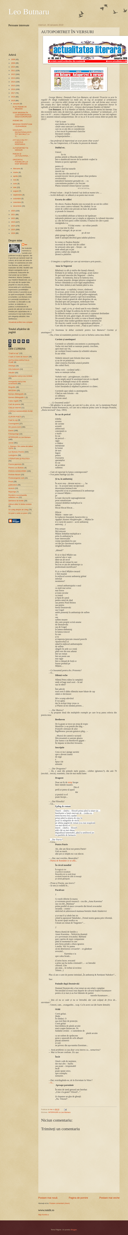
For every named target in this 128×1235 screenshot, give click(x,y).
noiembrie (17, 202)
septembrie (17, 195)
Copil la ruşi (12, 420)
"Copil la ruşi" (13, 353)
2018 (13, 97)
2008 (13, 59)
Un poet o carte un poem (18, 513)
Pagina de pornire (78, 1197)
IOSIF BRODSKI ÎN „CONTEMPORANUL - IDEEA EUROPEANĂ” (22, 115)
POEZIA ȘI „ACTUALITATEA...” (21, 155)
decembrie (17, 206)
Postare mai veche (109, 1197)
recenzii (11, 488)
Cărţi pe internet (14, 408)
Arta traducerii (13, 369)
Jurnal (10, 443)
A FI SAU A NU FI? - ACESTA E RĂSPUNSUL (20, 142)
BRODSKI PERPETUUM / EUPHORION (22, 125)
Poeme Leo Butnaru (16, 468)
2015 (13, 86)
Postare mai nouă (47, 1197)
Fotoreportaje (13, 434)
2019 (13, 101)
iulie (15, 187)
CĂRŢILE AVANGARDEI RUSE (20, 411)
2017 (13, 93)
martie (15, 172)
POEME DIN (18, 121)
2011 (13, 71)
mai (14, 180)
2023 (13, 222)
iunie (15, 184)
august (16, 191)
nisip (70, 782)
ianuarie (16, 104)
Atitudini (11, 373)
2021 (13, 215)
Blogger (74, 1230)
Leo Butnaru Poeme (16, 452)
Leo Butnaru (28, 11)
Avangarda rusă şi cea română (20, 376)
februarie (16, 169)
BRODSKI (12, 390)
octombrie (17, 199)
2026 (13, 233)
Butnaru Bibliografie (16, 394)
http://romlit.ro (43, 1215)
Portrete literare (14, 475)
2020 (13, 211)
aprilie (15, 176)
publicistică (12, 485)
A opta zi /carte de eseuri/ (18, 357)
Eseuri (10, 430)
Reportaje (12, 492)
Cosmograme (13, 424)
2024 (13, 226)
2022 (13, 218)
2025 (13, 230)
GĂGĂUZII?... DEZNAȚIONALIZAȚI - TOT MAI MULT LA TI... (22, 133)
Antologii (11, 366)
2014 (13, 82)
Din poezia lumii (14, 427)
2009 (13, 63)
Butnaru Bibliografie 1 (16, 397)
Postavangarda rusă (16, 478)
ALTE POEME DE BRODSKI (20, 108)
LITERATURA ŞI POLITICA (19, 459)
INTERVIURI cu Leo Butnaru (59, 1112)
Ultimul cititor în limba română (19, 504)
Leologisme (12, 455)
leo (26, 245)
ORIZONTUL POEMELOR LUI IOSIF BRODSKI (20, 162)
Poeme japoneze (15, 464)
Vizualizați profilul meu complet (20, 322)
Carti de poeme (14, 404)
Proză (10, 481)
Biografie (11, 387)
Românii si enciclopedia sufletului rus (17, 496)
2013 (13, 78)
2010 (13, 67)
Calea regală (13, 401)
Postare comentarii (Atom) (59, 1203)
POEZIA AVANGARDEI (17, 471)
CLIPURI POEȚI (14, 417)
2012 (13, 74)
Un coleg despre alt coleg (18, 510)
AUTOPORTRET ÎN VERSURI (20, 149)
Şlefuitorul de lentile (16, 501)
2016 (13, 89)
